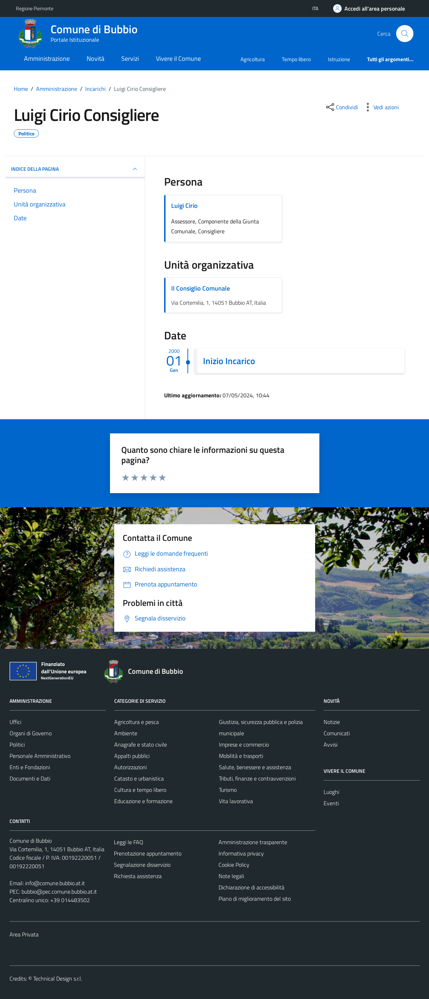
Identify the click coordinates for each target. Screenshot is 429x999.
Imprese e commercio (244, 744)
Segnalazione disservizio (142, 864)
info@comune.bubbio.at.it (55, 883)
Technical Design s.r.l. (57, 978)
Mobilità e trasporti (241, 756)
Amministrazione (47, 58)
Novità (95, 58)
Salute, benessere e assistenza (255, 767)
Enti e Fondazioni (30, 767)
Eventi (331, 803)
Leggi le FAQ (128, 842)
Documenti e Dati (30, 778)
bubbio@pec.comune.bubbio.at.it (59, 891)
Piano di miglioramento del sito (255, 898)
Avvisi (330, 744)
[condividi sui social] (341, 107)
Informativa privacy (241, 853)
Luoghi (331, 792)
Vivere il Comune (178, 58)
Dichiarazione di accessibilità (251, 887)
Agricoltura (252, 59)
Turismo (228, 789)
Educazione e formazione (143, 801)
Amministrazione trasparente (253, 842)
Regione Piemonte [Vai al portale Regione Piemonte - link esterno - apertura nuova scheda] (34, 8)
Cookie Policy (234, 864)
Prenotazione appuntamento (147, 853)
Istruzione (339, 59)
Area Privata (24, 934)
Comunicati (337, 733)
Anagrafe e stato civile (140, 744)
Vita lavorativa (236, 801)
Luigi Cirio (184, 205)
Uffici (15, 722)
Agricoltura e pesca (136, 722)
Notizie (332, 722)
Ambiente (125, 733)
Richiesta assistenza (138, 876)
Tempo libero (296, 59)
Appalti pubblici (132, 756)
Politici (17, 744)
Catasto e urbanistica (139, 778)
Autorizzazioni (130, 767)
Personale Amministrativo (40, 756)
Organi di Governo (31, 733)
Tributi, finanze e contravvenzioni (257, 778)
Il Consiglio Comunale (200, 288)
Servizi (130, 58)
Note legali (231, 876)
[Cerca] (404, 33)
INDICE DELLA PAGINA (75, 169)
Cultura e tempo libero (140, 789)
